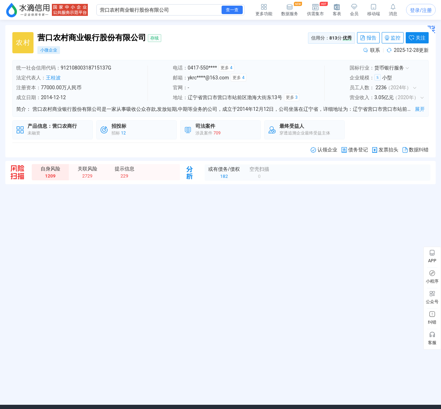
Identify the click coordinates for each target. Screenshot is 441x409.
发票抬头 (385, 150)
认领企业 (323, 150)
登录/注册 (421, 10)
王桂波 (53, 77)
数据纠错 (416, 150)
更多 (226, 67)
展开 (420, 109)
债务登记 (355, 150)
